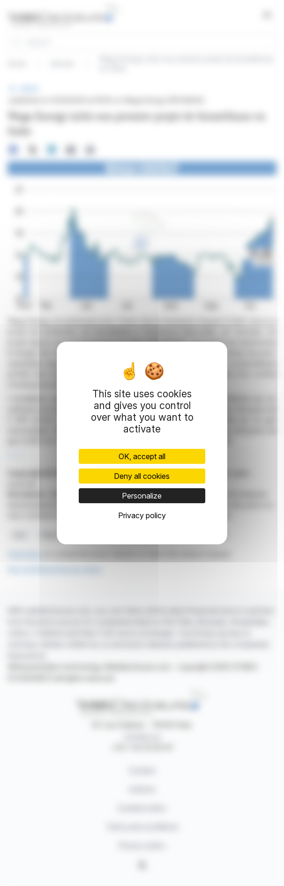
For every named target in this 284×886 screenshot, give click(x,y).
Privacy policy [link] (142, 515)
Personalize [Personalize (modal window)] (142, 495)
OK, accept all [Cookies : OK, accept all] (142, 456)
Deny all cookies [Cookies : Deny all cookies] (142, 476)
